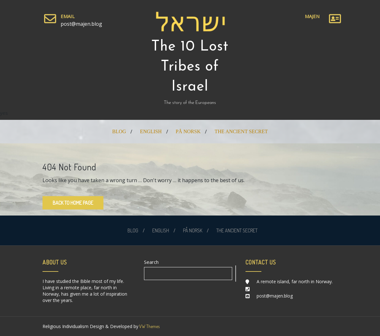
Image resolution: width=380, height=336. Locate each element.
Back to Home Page (73, 203)
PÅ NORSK (188, 131)
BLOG (119, 131)
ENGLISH (150, 131)
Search (151, 262)
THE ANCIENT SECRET (241, 131)
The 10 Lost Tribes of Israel (189, 67)
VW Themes (149, 326)
